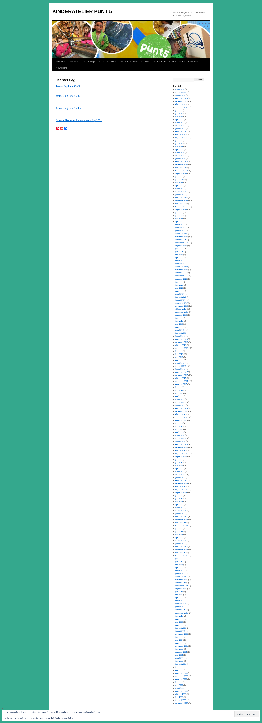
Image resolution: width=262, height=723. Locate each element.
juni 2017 (179, 390)
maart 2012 (179, 571)
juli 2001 (179, 667)
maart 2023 (179, 188)
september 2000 (181, 676)
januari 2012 (180, 574)
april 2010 (179, 619)
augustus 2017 (181, 384)
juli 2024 (179, 140)
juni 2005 (179, 649)
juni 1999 (179, 697)
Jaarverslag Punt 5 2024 (68, 86)
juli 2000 (179, 682)
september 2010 (181, 613)
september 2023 (181, 170)
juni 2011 (179, 592)
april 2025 (179, 119)
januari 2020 (180, 300)
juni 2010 (179, 616)
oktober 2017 (180, 378)
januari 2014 (180, 513)
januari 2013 (180, 543)
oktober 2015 (180, 450)
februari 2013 (180, 540)
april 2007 (179, 643)
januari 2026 (180, 95)
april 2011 (179, 598)
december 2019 (181, 303)
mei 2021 (179, 255)
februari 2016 (180, 438)
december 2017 (181, 372)
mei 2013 (179, 534)
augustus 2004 (181, 652)
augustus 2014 (181, 492)
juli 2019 (179, 318)
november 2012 (181, 549)
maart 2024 (179, 152)
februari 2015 (180, 474)
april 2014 (179, 504)
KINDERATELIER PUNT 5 (82, 11)
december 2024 (181, 131)
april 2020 (179, 291)
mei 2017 (179, 393)
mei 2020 (179, 288)
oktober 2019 (180, 309)
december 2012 (181, 546)
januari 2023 (180, 194)
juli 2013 (179, 528)
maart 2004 (179, 658)
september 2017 (181, 381)
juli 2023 (179, 176)
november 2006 (181, 646)
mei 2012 (179, 565)
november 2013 (181, 519)
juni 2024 (179, 143)
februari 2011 (180, 604)
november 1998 (181, 703)
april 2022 (179, 221)
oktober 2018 (180, 345)
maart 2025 (179, 122)
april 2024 (179, 149)
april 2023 (179, 185)
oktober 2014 (180, 486)
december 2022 (181, 197)
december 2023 (181, 161)
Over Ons (73, 61)
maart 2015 (179, 471)
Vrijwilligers (61, 68)
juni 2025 (179, 113)
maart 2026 (179, 89)
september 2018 (181, 348)
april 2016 (179, 432)
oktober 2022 (180, 203)
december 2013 (181, 516)
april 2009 (179, 625)
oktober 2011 (180, 583)
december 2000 (181, 673)
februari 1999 (180, 700)
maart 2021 (179, 261)
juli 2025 (179, 110)
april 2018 (179, 360)
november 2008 (181, 634)
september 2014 (181, 489)
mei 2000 (179, 685)
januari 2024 (180, 158)
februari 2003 (180, 664)
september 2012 (181, 555)
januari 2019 (180, 336)
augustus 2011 (181, 589)
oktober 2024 (180, 134)
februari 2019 (180, 333)
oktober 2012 (180, 552)
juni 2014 (179, 498)
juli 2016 (179, 423)
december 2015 (181, 444)
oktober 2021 (180, 240)
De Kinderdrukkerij (129, 61)
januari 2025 (180, 128)
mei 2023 (179, 182)
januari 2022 (180, 231)
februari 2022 (180, 228)
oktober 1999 (180, 694)
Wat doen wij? (88, 61)
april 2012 (179, 568)
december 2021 (181, 234)
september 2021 (181, 243)
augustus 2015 (181, 456)
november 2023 (181, 164)
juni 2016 (179, 426)
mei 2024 (179, 146)
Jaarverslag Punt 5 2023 (68, 95)
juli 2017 (179, 387)
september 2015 (181, 453)
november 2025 (181, 101)
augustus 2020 (181, 279)
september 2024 (181, 137)
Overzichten (194, 61)
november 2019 (181, 306)
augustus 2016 (181, 420)
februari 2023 (180, 191)
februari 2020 (180, 297)
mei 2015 (179, 465)
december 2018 (181, 339)
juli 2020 (179, 282)
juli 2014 (179, 495)
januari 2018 (180, 369)
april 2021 (179, 258)
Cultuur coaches (177, 61)
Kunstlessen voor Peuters (153, 61)
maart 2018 (179, 363)
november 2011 (181, 580)
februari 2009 (180, 628)
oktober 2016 (180, 414)
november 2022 (181, 200)
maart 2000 (179, 688)
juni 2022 (179, 215)
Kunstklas (112, 61)
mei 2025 (179, 116)
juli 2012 (179, 559)
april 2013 (179, 537)
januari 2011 (180, 607)
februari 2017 (180, 402)
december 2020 (181, 267)
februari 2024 (180, 155)
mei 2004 (179, 655)
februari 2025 (180, 125)
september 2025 (181, 107)
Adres (101, 61)
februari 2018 (180, 366)
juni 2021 (179, 252)
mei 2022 (179, 218)
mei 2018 (179, 357)
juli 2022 (179, 212)
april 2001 (179, 670)
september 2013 (181, 525)
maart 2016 (179, 435)
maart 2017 (179, 399)
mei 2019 (179, 324)
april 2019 (179, 327)
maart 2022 (179, 225)
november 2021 (181, 237)
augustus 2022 (181, 209)
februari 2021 (180, 264)
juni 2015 (179, 462)
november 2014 (181, 483)
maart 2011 (179, 601)
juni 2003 (179, 661)
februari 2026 (180, 92)
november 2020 (181, 270)
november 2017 (181, 375)
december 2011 (181, 577)
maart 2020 (179, 294)
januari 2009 (180, 631)
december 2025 (181, 98)
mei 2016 (179, 429)
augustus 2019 (181, 315)
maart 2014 (179, 507)
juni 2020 (179, 285)
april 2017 (179, 396)
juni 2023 (179, 179)
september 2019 (181, 312)
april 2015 (179, 468)
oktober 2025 (180, 104)
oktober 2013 (180, 522)
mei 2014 (179, 501)
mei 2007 (179, 640)
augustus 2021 (181, 246)
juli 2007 (179, 637)
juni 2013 (179, 531)
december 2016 (181, 408)
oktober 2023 (180, 167)
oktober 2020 (180, 273)
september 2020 (181, 276)
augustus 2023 (181, 173)
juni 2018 (179, 354)
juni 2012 (179, 562)
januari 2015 (180, 477)
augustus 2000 (181, 679)
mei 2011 (179, 595)
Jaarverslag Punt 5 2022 (68, 108)
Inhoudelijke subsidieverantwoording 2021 (79, 120)
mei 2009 (179, 622)
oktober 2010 (180, 610)
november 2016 (181, 411)
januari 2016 (180, 441)
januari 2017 (180, 405)
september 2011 (181, 586)
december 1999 (181, 691)
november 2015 (181, 447)
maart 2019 (179, 330)
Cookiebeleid (67, 718)
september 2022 (181, 206)
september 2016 (181, 417)
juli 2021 (179, 249)
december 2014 (181, 480)
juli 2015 (179, 459)
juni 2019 (179, 321)
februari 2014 (180, 510)
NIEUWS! (61, 61)
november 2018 (181, 342)
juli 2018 (179, 351)
